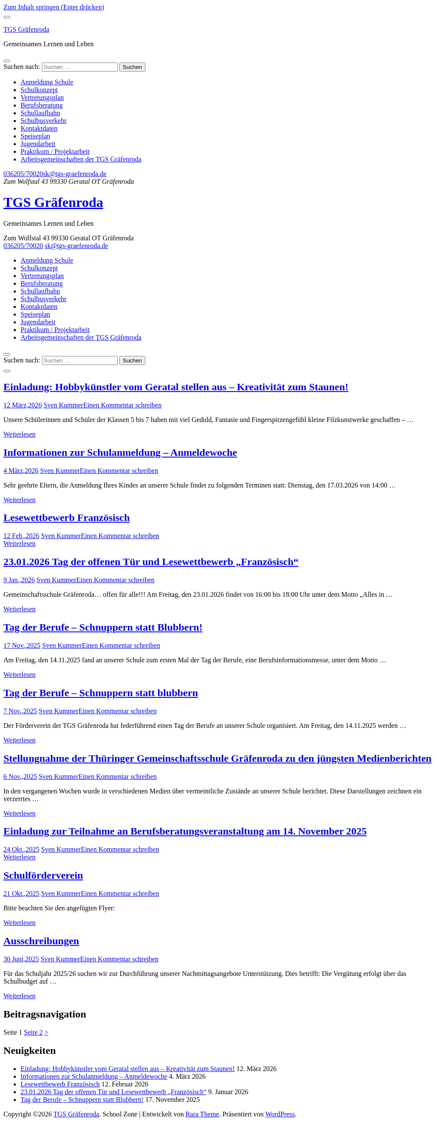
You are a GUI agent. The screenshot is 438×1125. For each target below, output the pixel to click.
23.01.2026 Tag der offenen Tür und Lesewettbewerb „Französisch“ (151, 561)
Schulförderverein (43, 875)
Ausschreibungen (41, 940)
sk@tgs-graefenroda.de (74, 173)
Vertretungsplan (42, 97)
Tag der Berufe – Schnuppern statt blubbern (100, 692)
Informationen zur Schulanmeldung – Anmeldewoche (120, 452)
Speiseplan (35, 136)
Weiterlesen (19, 434)
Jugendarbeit (38, 143)
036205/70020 (23, 173)
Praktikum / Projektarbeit (55, 151)
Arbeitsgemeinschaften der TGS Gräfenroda (81, 159)
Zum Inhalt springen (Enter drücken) (53, 7)
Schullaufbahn (40, 113)
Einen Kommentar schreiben (122, 405)
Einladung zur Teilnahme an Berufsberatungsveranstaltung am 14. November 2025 (185, 831)
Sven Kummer (63, 405)
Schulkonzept (39, 89)
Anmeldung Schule (47, 82)
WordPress (280, 1114)
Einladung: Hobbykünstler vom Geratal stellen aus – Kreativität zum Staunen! (176, 386)
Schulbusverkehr (44, 120)
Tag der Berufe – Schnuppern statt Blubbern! (102, 627)
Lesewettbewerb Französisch (66, 517)
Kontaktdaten (39, 128)
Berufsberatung (42, 105)
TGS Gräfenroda (26, 29)
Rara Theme (202, 1114)
